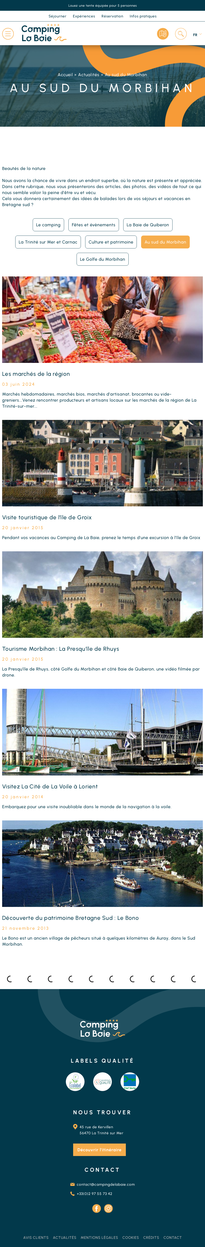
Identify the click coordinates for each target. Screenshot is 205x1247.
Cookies (130, 1237)
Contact (172, 1237)
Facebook (96, 1208)
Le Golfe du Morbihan (102, 259)
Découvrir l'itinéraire (99, 1149)
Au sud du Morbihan (165, 242)
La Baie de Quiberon (148, 224)
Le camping (48, 224)
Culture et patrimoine (111, 242)
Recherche (181, 34)
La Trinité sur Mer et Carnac (48, 242)
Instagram (108, 1208)
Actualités (88, 74)
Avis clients (36, 1237)
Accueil (65, 74)
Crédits (151, 1237)
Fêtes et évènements (94, 224)
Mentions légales (99, 1237)
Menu (8, 34)
